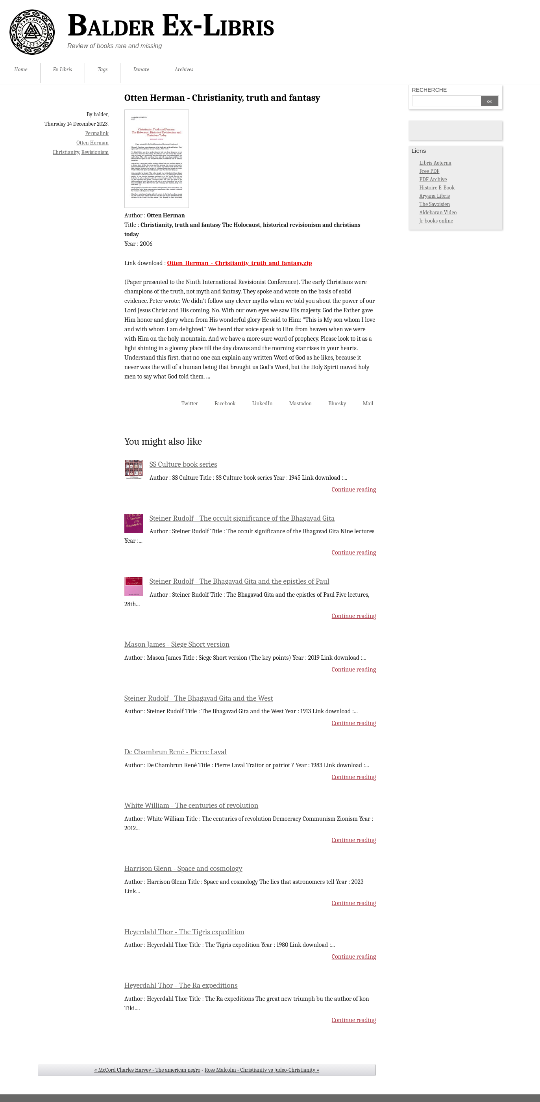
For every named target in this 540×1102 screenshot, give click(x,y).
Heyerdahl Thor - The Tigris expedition (184, 932)
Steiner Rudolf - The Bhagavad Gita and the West (198, 698)
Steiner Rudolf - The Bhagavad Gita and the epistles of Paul (239, 581)
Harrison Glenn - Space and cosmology (183, 868)
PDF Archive (433, 179)
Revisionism (95, 152)
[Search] (446, 102)
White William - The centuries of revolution (191, 805)
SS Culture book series (183, 464)
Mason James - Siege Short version (176, 644)
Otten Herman (92, 142)
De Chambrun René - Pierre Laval (175, 752)
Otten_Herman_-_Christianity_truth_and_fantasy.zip (239, 263)
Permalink (97, 133)
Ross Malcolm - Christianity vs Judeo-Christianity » (262, 1070)
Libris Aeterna (435, 163)
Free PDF (430, 171)
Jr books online (436, 220)
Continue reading (354, 489)
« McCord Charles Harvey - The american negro (147, 1070)
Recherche (429, 90)
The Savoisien (435, 204)
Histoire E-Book (437, 187)
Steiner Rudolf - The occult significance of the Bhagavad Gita (242, 518)
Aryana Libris (435, 196)
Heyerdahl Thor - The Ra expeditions (181, 985)
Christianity (66, 152)
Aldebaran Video (438, 212)
